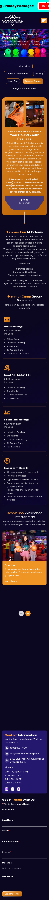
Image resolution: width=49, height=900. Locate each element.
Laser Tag (13, 81)
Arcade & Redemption (17, 73)
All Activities (24, 66)
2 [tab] (4, 54)
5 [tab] (27, 723)
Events (6, 852)
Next (28, 613)
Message (7, 863)
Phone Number (10, 841)
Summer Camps (33, 81)
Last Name (8, 820)
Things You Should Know (24, 88)
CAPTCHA (7, 876)
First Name (8, 809)
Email (5, 831)
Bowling (39, 73)
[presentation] (22, 884)
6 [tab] (29, 723)
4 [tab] (25, 723)
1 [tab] (20, 723)
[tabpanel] (24, 569)
